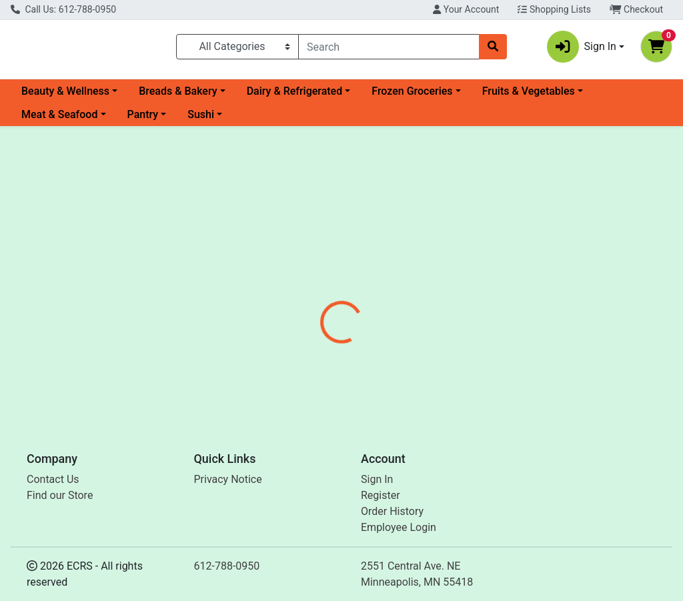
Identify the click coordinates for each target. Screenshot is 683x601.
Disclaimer (380, 302)
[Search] (389, 49)
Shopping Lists (554, 9)
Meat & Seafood (59, 119)
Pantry (143, 119)
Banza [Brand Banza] (433, 353)
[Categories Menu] (237, 49)
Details (320, 302)
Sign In (377, 479)
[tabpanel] (484, 359)
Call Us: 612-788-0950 (63, 9)
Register (380, 495)
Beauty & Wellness (65, 96)
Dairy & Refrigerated (295, 96)
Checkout (636, 9)
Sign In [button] (581, 49)
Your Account (466, 9)
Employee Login (398, 527)
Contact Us (53, 479)
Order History (392, 511)
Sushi (200, 119)
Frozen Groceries (412, 96)
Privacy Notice (228, 479)
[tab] (321, 303)
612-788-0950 (227, 566)
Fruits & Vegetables (528, 96)
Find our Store (60, 495)
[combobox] (389, 49)
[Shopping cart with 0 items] (656, 49)
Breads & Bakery (178, 96)
